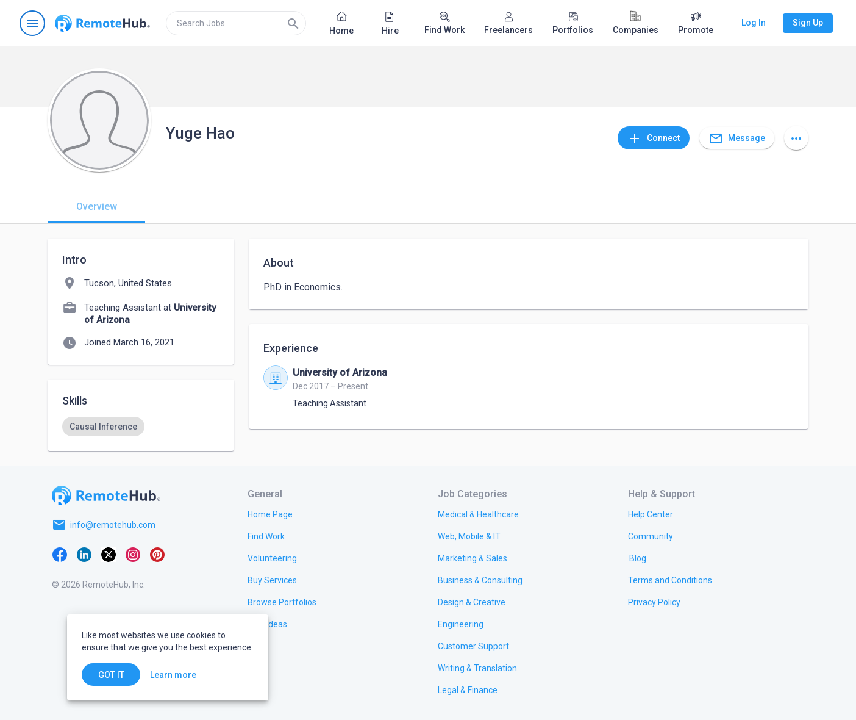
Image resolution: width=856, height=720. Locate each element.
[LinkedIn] (84, 554)
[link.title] (270, 514)
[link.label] (650, 514)
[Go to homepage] (102, 23)
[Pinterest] (157, 554)
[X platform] (108, 554)
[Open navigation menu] (32, 23)
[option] (103, 426)
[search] (236, 23)
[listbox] (140, 426)
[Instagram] (133, 554)
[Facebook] (60, 554)
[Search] (293, 23)
